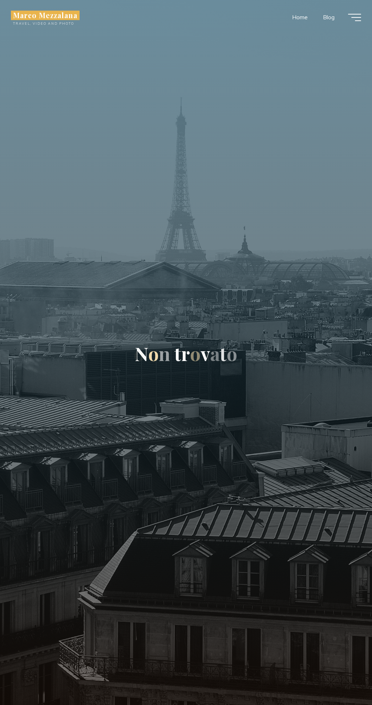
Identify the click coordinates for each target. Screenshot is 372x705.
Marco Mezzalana (45, 15)
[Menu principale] (354, 17)
